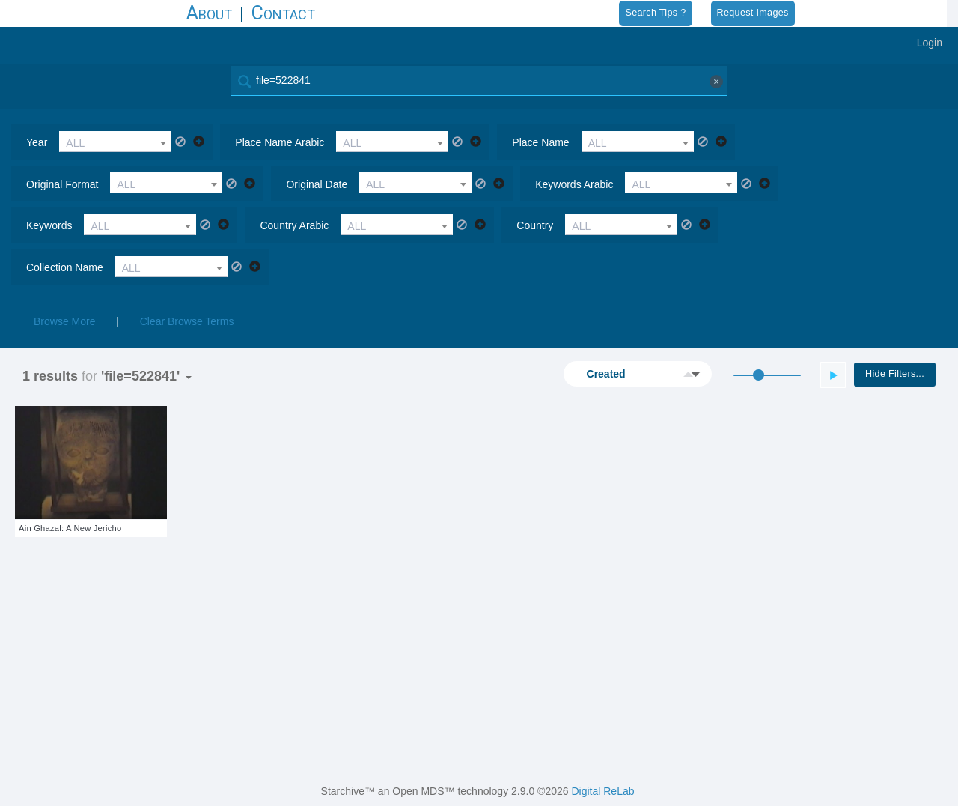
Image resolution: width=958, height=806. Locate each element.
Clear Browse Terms (187, 321)
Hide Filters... (894, 374)
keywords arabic (574, 184)
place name (540, 142)
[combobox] (115, 141)
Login (929, 43)
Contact (283, 13)
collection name (64, 267)
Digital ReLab (602, 791)
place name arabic (279, 142)
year (36, 142)
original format (62, 184)
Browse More (64, 321)
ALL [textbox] (75, 143)
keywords (49, 225)
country (534, 225)
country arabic (294, 225)
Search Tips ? (655, 12)
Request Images (753, 12)
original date (316, 184)
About (209, 13)
